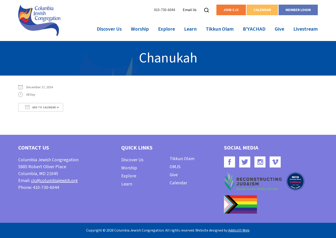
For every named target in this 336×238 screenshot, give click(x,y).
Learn (190, 29)
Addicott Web (238, 230)
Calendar (262, 9)
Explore (166, 29)
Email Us (190, 9)
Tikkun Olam (220, 29)
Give (279, 29)
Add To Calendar (40, 107)
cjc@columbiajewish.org (54, 180)
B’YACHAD (254, 29)
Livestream (305, 29)
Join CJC (231, 9)
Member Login (298, 9)
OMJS (175, 167)
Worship (140, 29)
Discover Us (109, 29)
